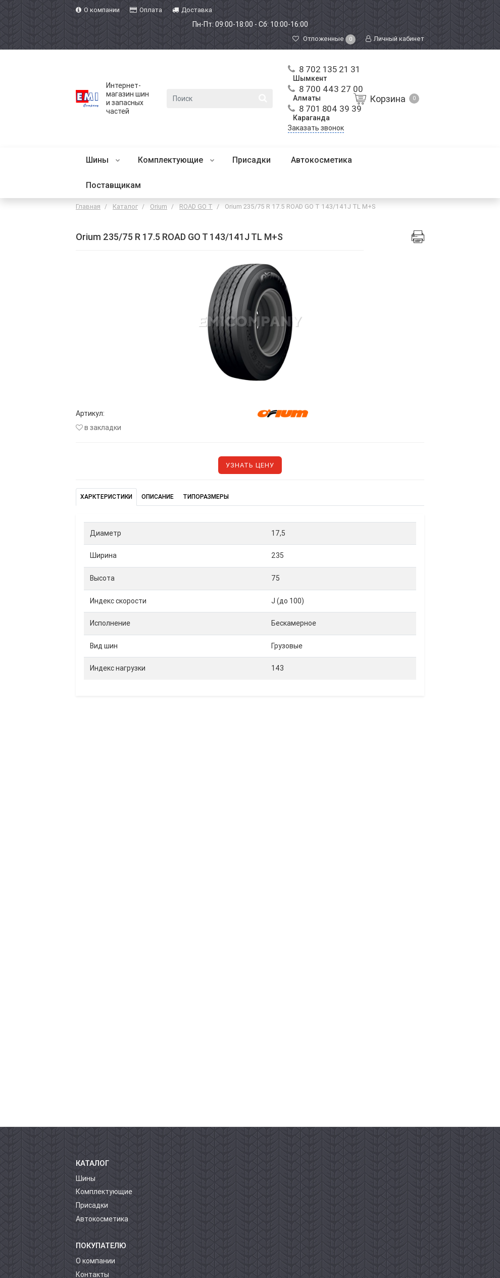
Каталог (125, 206)
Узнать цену (250, 465)
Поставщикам (113, 185)
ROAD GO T (196, 206)
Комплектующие (176, 160)
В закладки (98, 427)
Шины (103, 160)
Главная (88, 206)
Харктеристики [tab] (106, 496)
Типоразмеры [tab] (206, 496)
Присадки (251, 160)
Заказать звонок (316, 128)
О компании (95, 1261)
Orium (158, 206)
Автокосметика (321, 160)
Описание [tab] (157, 496)
